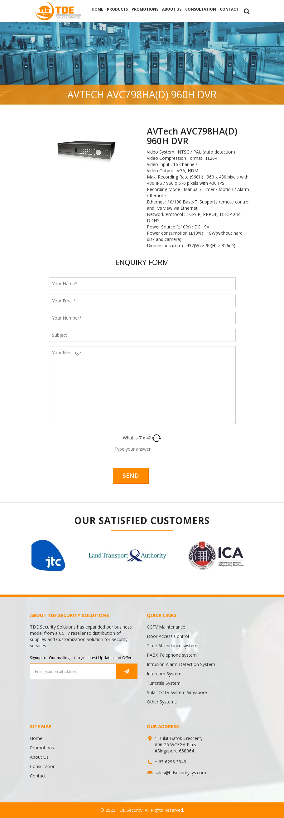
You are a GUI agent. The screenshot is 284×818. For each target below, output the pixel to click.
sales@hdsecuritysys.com (180, 773)
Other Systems (162, 702)
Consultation (200, 9)
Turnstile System (164, 683)
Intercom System (164, 674)
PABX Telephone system (172, 655)
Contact (229, 9)
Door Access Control (168, 636)
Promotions (145, 9)
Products (117, 9)
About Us (171, 9)
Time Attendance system (172, 646)
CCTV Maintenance (166, 627)
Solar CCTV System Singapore (177, 692)
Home (97, 9)
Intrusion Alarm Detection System (181, 664)
